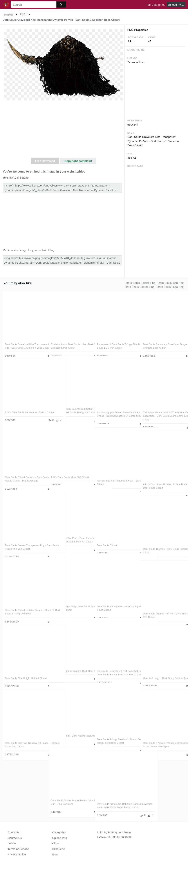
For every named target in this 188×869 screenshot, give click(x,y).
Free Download (45, 160)
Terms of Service (18, 848)
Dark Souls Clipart (107, 537)
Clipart (56, 843)
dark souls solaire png (140, 282)
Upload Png (59, 837)
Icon (55, 854)
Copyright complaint (78, 160)
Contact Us (15, 837)
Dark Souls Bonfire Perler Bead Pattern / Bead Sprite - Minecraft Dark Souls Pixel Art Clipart (68, 534)
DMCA (12, 843)
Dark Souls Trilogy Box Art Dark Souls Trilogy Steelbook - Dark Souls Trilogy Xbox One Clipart (71, 405)
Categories (59, 832)
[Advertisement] (63, 130)
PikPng (8, 14)
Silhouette (58, 848)
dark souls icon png (171, 282)
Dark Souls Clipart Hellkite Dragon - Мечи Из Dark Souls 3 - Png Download (24, 606)
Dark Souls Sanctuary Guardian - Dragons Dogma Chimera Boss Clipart (161, 340)
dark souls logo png (170, 286)
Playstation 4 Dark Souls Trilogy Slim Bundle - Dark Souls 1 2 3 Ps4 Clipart (117, 340)
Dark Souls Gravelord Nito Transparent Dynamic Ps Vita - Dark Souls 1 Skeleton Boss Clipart (24, 340)
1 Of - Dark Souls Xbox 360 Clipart (70, 469)
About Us (13, 832)
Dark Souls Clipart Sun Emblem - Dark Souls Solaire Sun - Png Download (69, 796)
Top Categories (155, 4)
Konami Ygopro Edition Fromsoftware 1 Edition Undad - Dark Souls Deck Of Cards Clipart (115, 408)
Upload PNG (176, 4)
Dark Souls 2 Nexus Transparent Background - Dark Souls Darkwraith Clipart (163, 739)
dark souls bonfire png (139, 286)
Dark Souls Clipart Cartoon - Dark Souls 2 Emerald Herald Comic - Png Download (25, 473)
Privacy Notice (17, 854)
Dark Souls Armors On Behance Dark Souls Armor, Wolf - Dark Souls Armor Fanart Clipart (117, 800)
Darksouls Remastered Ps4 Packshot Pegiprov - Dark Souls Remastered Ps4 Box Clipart (114, 667)
